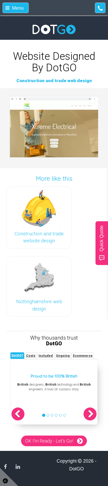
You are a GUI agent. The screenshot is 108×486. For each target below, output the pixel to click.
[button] (17, 413)
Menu (14, 8)
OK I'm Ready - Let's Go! (49, 441)
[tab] (17, 355)
